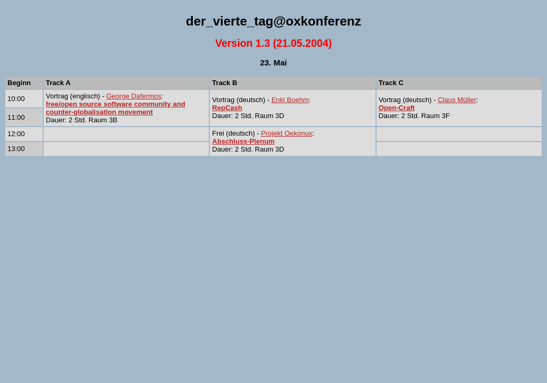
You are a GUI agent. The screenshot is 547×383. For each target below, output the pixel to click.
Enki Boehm (290, 100)
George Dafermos (134, 96)
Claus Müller (457, 100)
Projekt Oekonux (286, 133)
